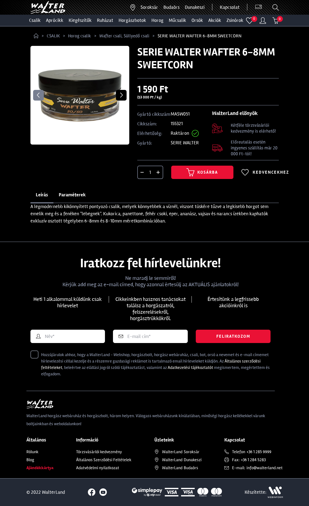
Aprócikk (54, 20)
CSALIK (35, 20)
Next (121, 95)
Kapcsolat (230, 7)
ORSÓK (197, 20)
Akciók (214, 20)
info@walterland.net (265, 468)
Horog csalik (79, 36)
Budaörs (171, 7)
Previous (38, 95)
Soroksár (149, 7)
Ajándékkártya (39, 468)
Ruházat (105, 20)
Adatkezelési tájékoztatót (190, 367)
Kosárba (202, 172)
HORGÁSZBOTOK (132, 20)
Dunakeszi (195, 7)
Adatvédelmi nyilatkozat (97, 468)
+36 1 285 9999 (259, 452)
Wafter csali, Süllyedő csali (124, 36)
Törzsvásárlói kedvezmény (99, 452)
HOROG (157, 20)
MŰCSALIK (177, 20)
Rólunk (32, 452)
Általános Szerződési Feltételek (103, 460)
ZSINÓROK (234, 20)
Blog (30, 460)
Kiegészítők (80, 20)
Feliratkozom (233, 336)
